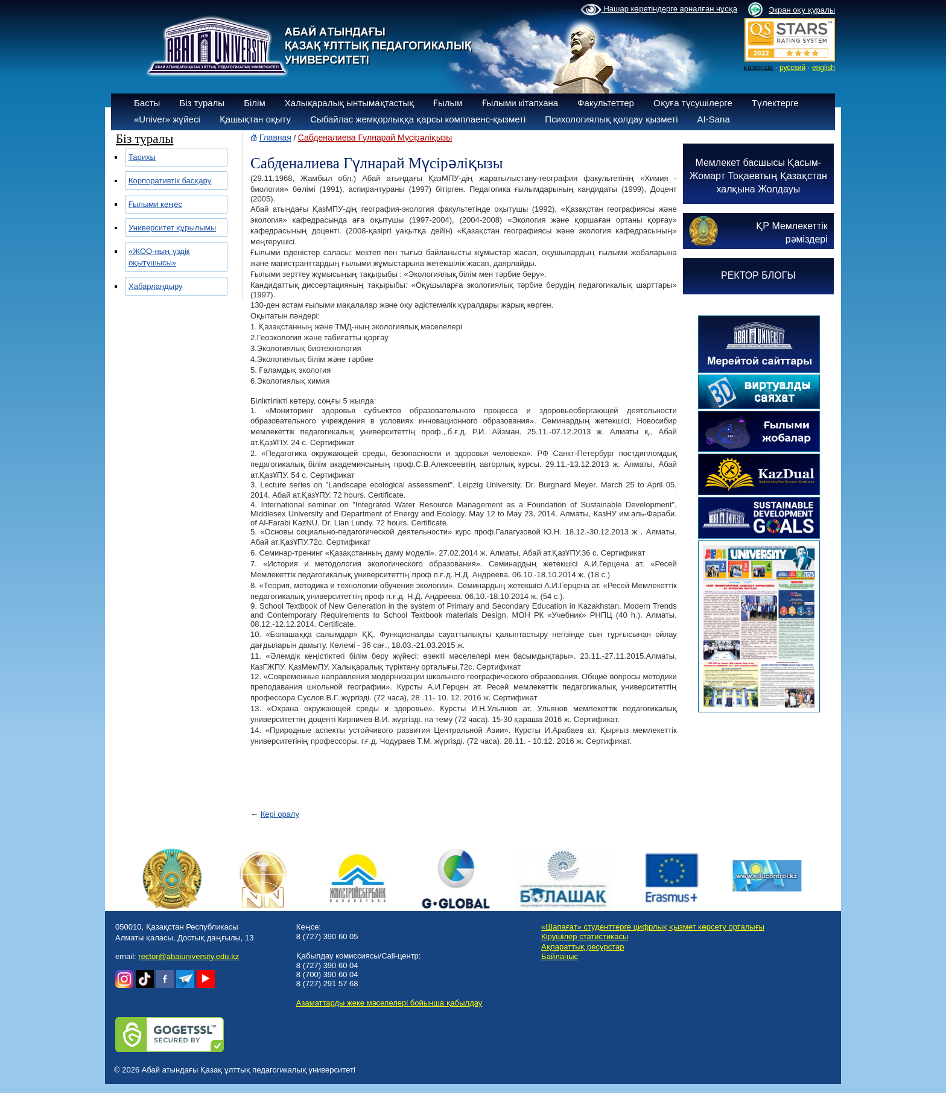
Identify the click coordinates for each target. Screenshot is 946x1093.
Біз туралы (201, 103)
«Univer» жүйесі (167, 119)
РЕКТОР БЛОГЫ (758, 275)
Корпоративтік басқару (170, 180)
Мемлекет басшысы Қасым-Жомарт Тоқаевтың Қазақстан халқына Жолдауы (758, 175)
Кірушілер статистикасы (584, 936)
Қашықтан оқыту (255, 119)
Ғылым (448, 103)
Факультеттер (605, 103)
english (823, 67)
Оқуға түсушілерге (692, 103)
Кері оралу (280, 814)
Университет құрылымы (172, 227)
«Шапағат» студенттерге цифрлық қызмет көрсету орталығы (652, 926)
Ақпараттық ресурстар (582, 946)
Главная (275, 137)
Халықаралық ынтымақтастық (349, 103)
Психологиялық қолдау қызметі (611, 119)
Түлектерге (775, 103)
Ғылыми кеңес (155, 204)
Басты (147, 103)
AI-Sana (713, 119)
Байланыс (559, 956)
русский (792, 67)
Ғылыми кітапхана (520, 103)
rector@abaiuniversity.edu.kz (188, 956)
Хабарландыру (156, 286)
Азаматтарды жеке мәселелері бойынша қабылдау (389, 1002)
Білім (254, 103)
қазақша (758, 67)
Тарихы (142, 157)
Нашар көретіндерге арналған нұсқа (658, 10)
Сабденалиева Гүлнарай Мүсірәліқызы (375, 137)
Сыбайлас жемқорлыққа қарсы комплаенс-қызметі (417, 119)
